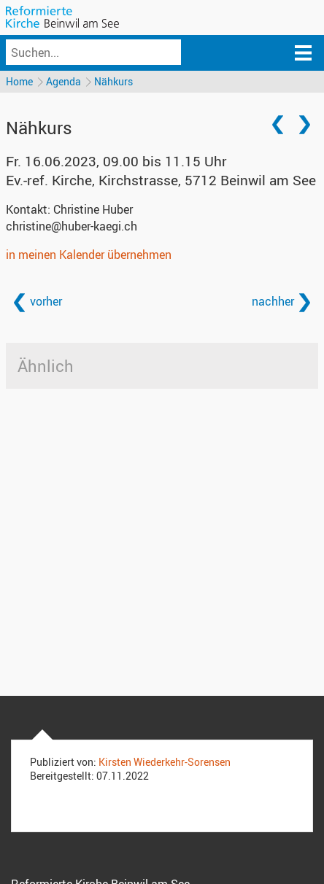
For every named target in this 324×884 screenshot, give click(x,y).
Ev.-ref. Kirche (161, 180)
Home (19, 81)
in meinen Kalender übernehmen (88, 255)
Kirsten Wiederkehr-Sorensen (165, 762)
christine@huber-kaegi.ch (71, 226)
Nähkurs (113, 81)
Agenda (63, 81)
